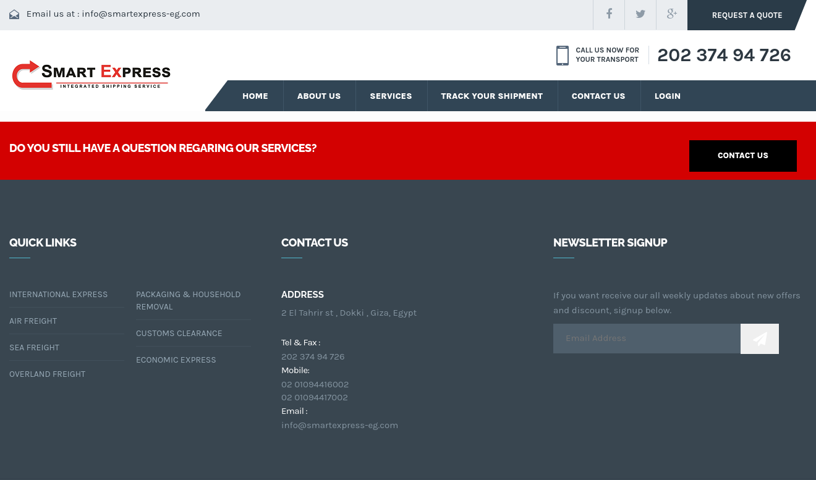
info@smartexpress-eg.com (141, 13)
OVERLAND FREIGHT (47, 373)
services (389, 95)
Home (255, 95)
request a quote (749, 15)
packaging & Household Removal (188, 299)
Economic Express (176, 359)
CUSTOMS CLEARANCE (179, 332)
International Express (58, 293)
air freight (33, 320)
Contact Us (595, 95)
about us (318, 95)
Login (664, 95)
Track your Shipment (490, 95)
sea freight (34, 347)
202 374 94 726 (724, 54)
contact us (743, 154)
